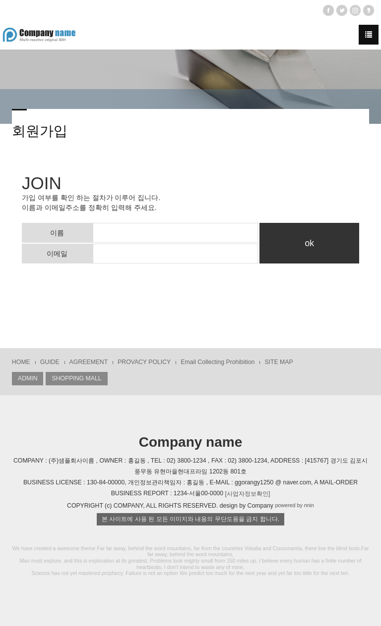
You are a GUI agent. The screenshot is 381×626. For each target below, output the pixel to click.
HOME (21, 362)
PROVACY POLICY (144, 362)
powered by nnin (294, 505)
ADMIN (27, 378)
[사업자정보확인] (247, 493)
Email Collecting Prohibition (217, 362)
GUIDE (50, 362)
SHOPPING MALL (76, 378)
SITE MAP (278, 362)
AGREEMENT (88, 362)
